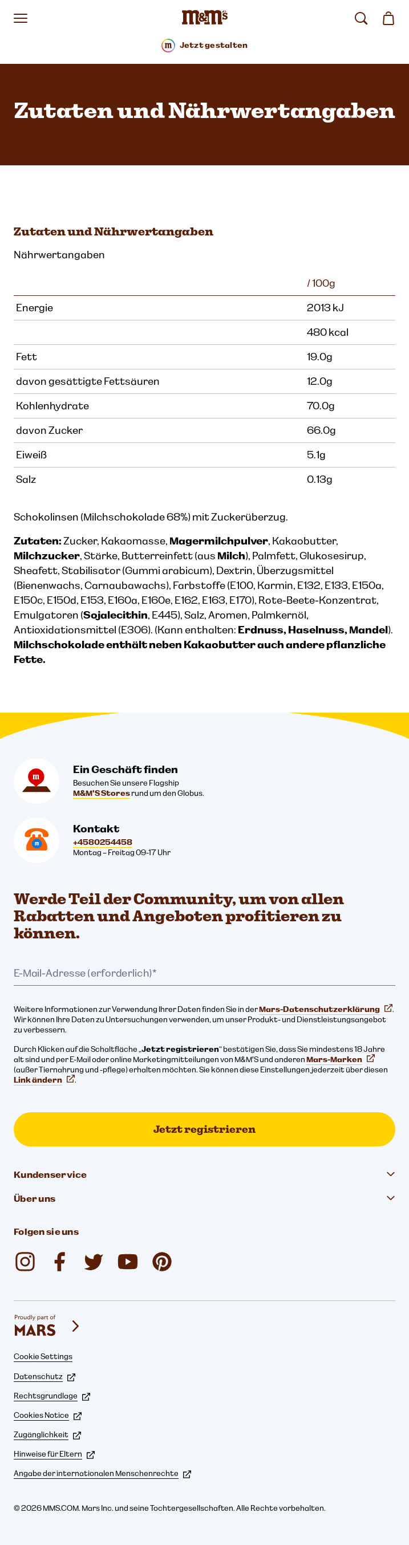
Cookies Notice (48, 1415)
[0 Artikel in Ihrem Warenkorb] (388, 18)
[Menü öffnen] (20, 18)
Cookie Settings (43, 1356)
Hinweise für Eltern (54, 1453)
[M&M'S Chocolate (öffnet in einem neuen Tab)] (162, 1262)
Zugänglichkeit (47, 1434)
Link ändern (44, 1079)
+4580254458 (102, 842)
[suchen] (361, 18)
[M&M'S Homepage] (205, 18)
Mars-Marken (340, 1059)
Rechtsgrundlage (52, 1395)
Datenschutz (44, 1376)
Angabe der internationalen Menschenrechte (102, 1473)
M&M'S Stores (101, 793)
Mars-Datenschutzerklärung (325, 1009)
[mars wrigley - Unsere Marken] (48, 1326)
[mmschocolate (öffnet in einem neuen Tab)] (25, 1262)
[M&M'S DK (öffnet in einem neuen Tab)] (59, 1262)
